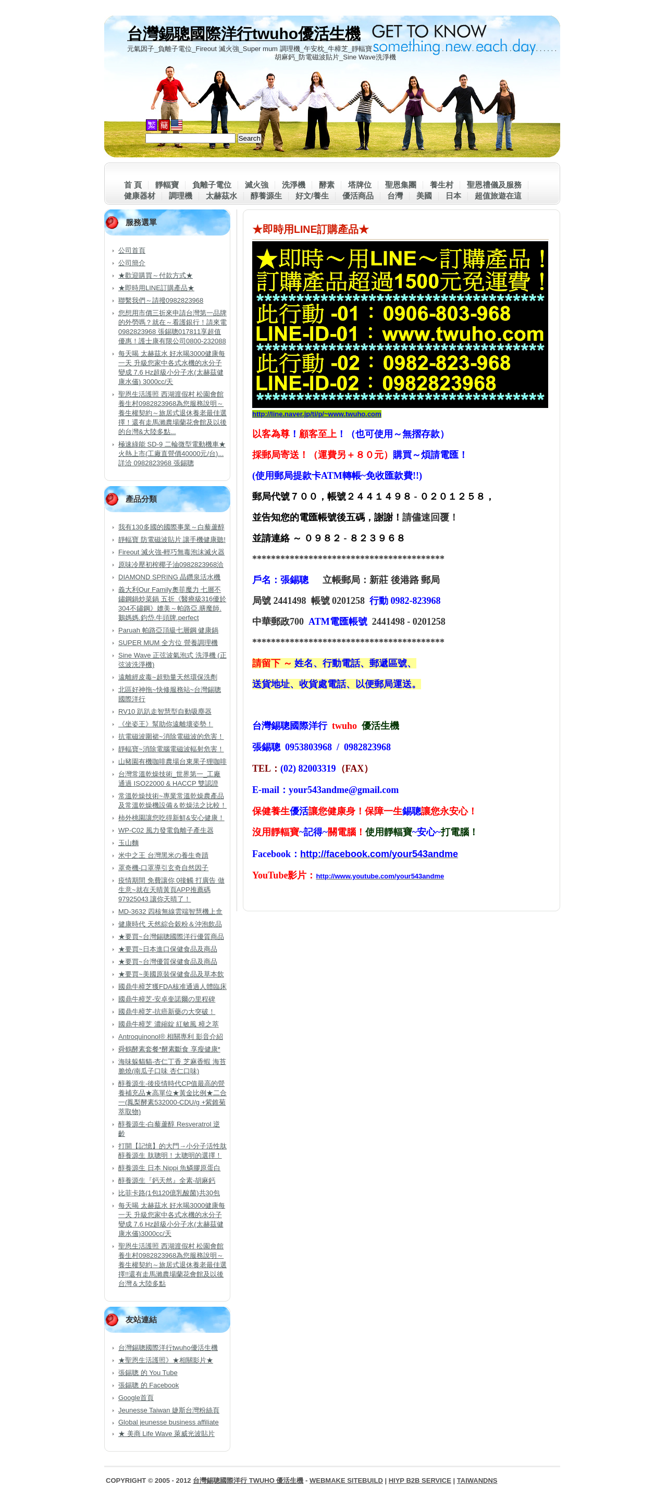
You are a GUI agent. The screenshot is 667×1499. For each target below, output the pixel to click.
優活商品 (358, 195)
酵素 (327, 184)
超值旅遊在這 (498, 195)
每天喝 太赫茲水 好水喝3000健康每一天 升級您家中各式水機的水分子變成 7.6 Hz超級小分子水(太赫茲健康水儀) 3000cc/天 (171, 368)
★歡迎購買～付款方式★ (155, 275)
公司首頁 (131, 250)
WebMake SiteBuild (346, 1480)
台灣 (395, 195)
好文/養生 (312, 195)
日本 (453, 195)
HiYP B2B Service (420, 1480)
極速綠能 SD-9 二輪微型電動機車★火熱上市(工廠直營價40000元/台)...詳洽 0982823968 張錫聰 (172, 453)
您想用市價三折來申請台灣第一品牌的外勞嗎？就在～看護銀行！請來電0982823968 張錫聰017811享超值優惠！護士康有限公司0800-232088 (172, 327)
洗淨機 (293, 184)
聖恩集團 (400, 184)
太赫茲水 (221, 195)
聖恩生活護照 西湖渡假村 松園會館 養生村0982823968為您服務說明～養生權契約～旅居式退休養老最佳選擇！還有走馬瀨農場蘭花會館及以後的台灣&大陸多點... (172, 413)
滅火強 (256, 184)
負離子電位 (211, 184)
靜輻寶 (167, 184)
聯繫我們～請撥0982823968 (160, 300)
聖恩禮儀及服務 (494, 184)
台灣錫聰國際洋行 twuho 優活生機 (248, 1480)
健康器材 (139, 195)
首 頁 (133, 184)
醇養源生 (266, 195)
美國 (424, 195)
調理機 (180, 195)
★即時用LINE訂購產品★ (156, 288)
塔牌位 (360, 184)
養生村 (441, 184)
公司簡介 (131, 263)
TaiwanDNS (477, 1480)
